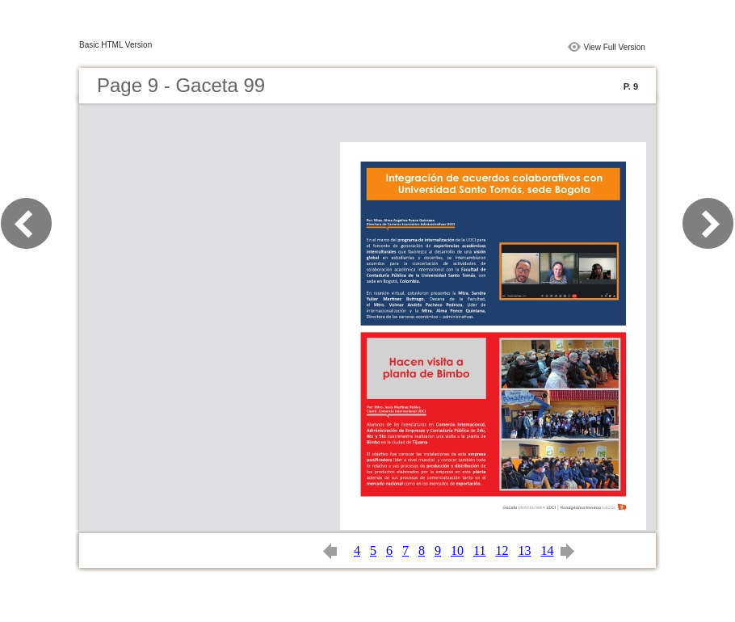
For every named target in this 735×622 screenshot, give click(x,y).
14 (546, 550)
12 (501, 550)
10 (457, 550)
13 (524, 550)
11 (479, 550)
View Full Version (614, 47)
